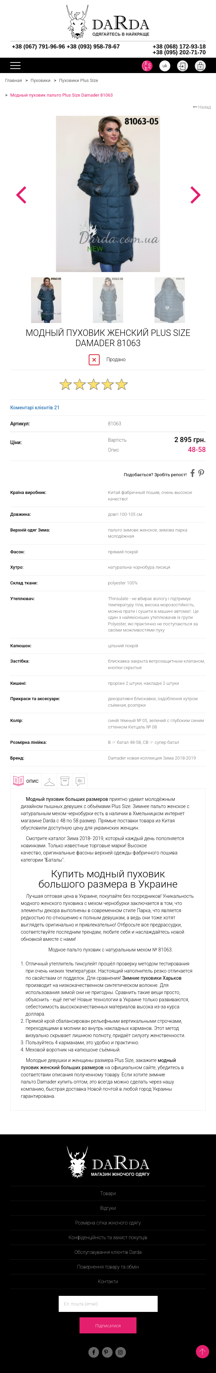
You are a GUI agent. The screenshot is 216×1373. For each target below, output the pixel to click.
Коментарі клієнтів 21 (35, 407)
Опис (26, 781)
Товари (108, 1193)
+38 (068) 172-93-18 (179, 46)
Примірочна (52, 781)
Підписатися (108, 1325)
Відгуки (83, 781)
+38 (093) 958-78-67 (93, 46)
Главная (13, 80)
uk (164, 65)
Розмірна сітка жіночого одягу (108, 1223)
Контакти (108, 1281)
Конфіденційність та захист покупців (108, 1237)
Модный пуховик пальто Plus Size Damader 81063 (61, 95)
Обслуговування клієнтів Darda (108, 1252)
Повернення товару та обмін (108, 1267)
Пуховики (40, 80)
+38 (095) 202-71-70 (179, 52)
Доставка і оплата (67, 782)
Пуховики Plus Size (78, 80)
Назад (202, 107)
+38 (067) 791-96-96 (38, 46)
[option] (108, 194)
